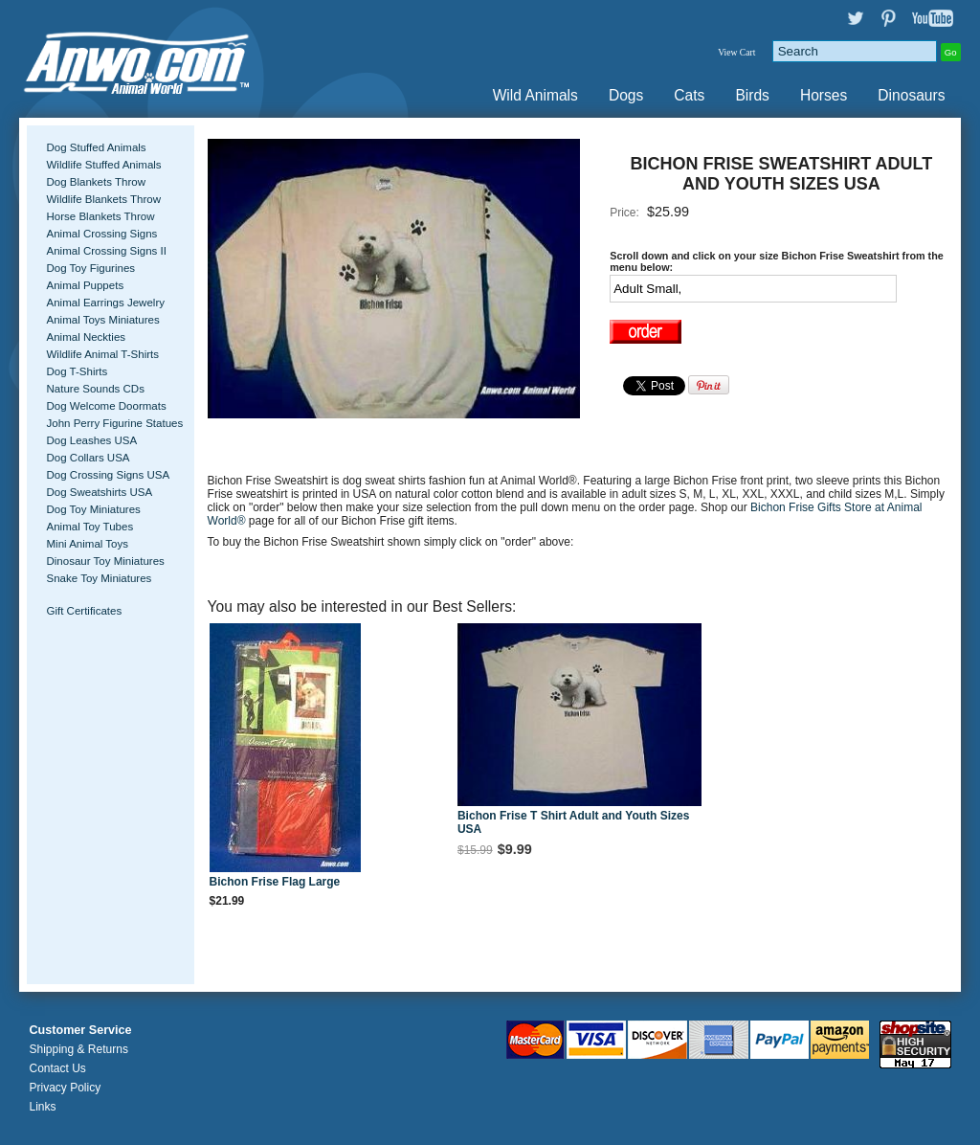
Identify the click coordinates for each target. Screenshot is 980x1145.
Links (42, 1106)
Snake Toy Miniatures (98, 578)
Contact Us (57, 1068)
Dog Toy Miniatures (93, 509)
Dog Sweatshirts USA (99, 492)
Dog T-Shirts (76, 371)
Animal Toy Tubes (89, 526)
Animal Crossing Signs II (106, 251)
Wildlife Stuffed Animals (103, 164)
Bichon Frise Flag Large (275, 881)
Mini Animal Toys (87, 544)
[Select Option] (753, 289)
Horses (823, 95)
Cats (689, 95)
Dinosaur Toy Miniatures (105, 561)
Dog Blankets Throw (95, 182)
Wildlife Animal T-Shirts (102, 354)
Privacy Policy (64, 1087)
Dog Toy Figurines (90, 268)
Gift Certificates (84, 611)
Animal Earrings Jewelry (105, 302)
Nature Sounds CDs (95, 388)
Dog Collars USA (87, 457)
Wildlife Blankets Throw (103, 199)
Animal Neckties (85, 337)
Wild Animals (535, 95)
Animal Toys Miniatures (102, 320)
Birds (752, 95)
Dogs (626, 95)
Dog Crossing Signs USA (107, 475)
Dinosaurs (911, 95)
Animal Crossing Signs (101, 233)
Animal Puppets (84, 285)
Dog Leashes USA (91, 440)
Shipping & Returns (78, 1049)
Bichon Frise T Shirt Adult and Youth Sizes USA (573, 822)
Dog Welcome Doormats (106, 406)
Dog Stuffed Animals (95, 147)
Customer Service (80, 1030)
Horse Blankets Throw (100, 216)
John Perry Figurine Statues (114, 423)
